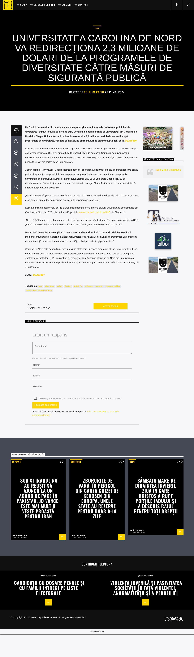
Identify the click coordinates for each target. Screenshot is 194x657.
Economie (76, 586)
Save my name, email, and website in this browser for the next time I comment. (80, 523)
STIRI (97, 85)
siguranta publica (112, 411)
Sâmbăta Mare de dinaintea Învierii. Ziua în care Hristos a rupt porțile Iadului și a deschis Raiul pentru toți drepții (156, 620)
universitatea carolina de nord (39, 415)
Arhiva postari (110, 430)
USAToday (131, 265)
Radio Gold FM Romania (168, 294)
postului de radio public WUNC (94, 337)
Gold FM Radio (94, 149)
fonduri (68, 411)
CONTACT (83, 5)
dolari (59, 411)
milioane (89, 411)
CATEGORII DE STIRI (44, 5)
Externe (16, 586)
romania (99, 411)
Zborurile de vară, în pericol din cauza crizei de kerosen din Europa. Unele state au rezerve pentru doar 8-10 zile (97, 623)
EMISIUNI (66, 5)
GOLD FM (78, 411)
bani (40, 411)
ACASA (23, 5)
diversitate (49, 411)
